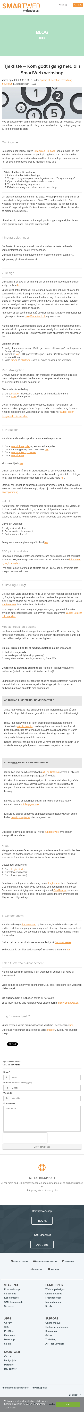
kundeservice (9, 604)
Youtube (55, 1269)
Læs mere (42, 1244)
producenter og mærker (23, 452)
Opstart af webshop (50, 80)
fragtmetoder (18, 869)
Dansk (74, 1394)
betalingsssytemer (20, 817)
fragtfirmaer (54, 883)
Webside (7, 1093)
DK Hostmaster (63, 942)
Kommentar (9, 1103)
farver (14, 360)
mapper (15, 393)
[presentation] (25, 1138)
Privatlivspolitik (39, 1387)
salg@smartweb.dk (35, 316)
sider (13, 396)
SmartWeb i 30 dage (44, 151)
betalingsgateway (30, 804)
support (51, 1029)
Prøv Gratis (78, 5)
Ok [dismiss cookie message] (67, 1404)
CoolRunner (59, 890)
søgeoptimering (10, 492)
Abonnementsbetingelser (15, 1387)
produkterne (17, 455)
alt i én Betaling (51, 772)
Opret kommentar (42, 1147)
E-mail (17, 1082)
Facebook (69, 1261)
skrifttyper (26, 360)
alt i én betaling (25, 726)
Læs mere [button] (10, 1407)
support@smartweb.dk (46, 1261)
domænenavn (29, 924)
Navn (6, 1072)
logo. (18, 354)
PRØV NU (42, 1220)
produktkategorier (20, 446)
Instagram (37, 1269)
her (18, 285)
